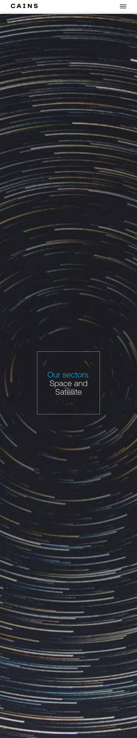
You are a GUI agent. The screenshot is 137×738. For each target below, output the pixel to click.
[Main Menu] (123, 5)
